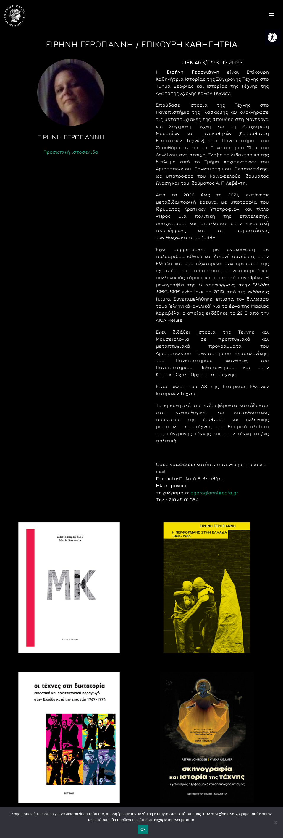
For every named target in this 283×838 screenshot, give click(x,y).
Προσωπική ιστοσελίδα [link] (70, 152)
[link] (272, 37)
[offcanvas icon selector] (271, 16)
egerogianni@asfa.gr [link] (214, 492)
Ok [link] (142, 829)
